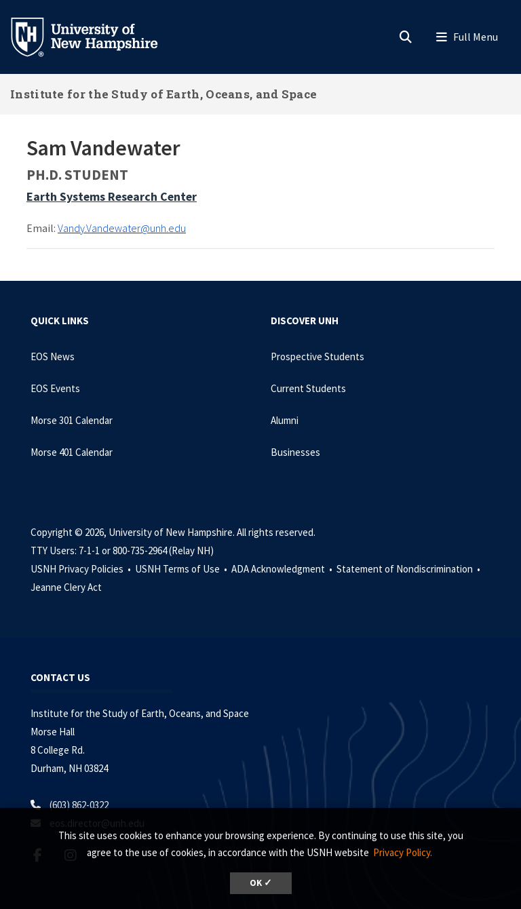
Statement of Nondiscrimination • (409, 568)
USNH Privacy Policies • (82, 568)
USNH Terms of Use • (182, 568)
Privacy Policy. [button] (402, 852)
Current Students (308, 388)
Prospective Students (317, 356)
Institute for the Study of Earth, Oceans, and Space (163, 94)
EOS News (53, 356)
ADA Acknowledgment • (282, 568)
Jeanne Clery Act (66, 587)
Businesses (295, 452)
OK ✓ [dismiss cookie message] (261, 883)
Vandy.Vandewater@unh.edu (122, 228)
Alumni (284, 420)
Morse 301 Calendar (72, 420)
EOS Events (55, 388)
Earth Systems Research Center (111, 196)
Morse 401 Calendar (72, 452)
